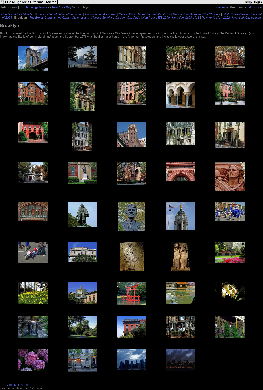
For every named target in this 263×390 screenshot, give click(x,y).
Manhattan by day (70, 14)
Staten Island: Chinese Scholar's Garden (98, 17)
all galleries (39, 7)
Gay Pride (133, 17)
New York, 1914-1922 (216, 17)
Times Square (147, 14)
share (25, 384)
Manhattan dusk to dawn (100, 14)
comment (13, 384)
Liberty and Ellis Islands (16, 14)
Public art (164, 14)
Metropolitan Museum (187, 14)
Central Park (127, 14)
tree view (221, 7)
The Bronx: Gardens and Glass (49, 17)
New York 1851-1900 (156, 17)
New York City (61, 7)
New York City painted (246, 17)
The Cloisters (211, 14)
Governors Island (45, 14)
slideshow (255, 7)
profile (24, 7)
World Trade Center (235, 14)
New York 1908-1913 (185, 17)
